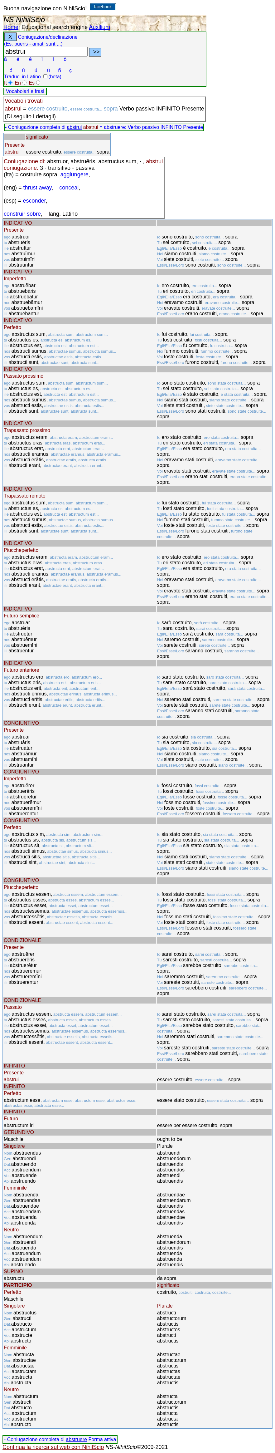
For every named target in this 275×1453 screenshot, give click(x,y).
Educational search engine (55, 27)
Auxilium (99, 27)
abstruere (76, 1439)
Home (10, 27)
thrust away (37, 187)
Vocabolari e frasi (25, 91)
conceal (69, 187)
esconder (34, 201)
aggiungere (74, 174)
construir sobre (22, 214)
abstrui (74, 127)
